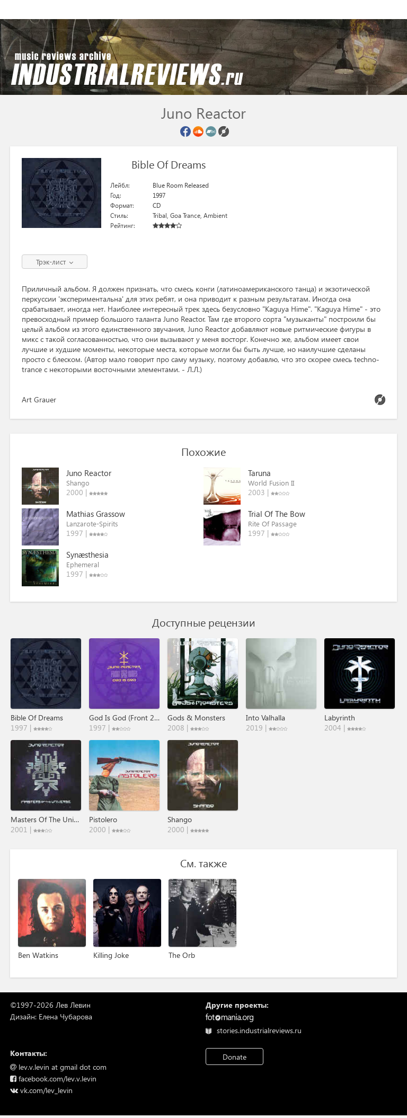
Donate (234, 1057)
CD (157, 205)
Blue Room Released (181, 185)
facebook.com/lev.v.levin (53, 1078)
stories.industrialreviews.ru (254, 1030)
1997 (159, 195)
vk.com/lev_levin (41, 1090)
